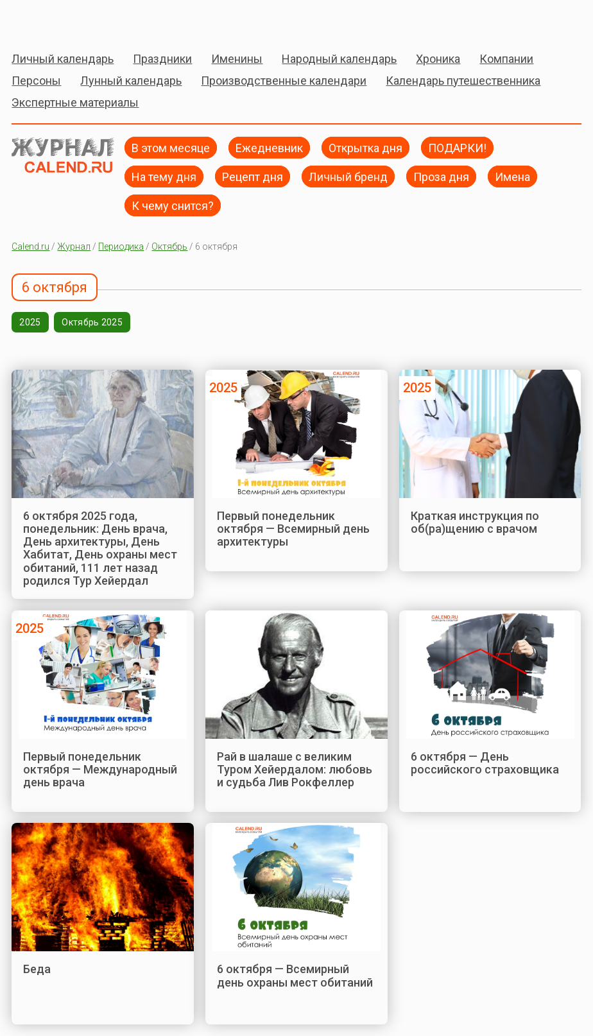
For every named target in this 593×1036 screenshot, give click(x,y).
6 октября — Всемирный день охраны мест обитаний (295, 975)
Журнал (73, 246)
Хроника (438, 58)
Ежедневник (269, 147)
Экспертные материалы (75, 102)
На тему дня (164, 176)
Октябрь (169, 246)
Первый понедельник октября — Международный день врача (100, 770)
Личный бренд (348, 176)
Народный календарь (339, 58)
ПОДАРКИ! (457, 147)
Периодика (121, 246)
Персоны (36, 80)
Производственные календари (283, 80)
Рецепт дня (252, 176)
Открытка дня (365, 147)
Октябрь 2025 (92, 322)
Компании (506, 58)
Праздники (162, 58)
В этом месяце (171, 147)
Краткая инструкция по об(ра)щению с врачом (475, 522)
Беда (37, 969)
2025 (29, 322)
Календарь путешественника (463, 80)
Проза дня (441, 176)
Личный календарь (63, 58)
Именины (236, 58)
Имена (512, 176)
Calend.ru (30, 246)
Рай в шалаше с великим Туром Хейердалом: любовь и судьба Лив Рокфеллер (294, 770)
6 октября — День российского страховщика (485, 763)
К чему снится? (173, 205)
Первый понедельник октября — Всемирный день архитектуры (293, 529)
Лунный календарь (131, 80)
